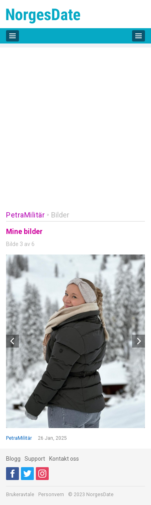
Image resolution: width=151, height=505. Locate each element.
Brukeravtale (20, 494)
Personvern (51, 494)
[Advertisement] (75, 123)
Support (35, 458)
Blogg (13, 458)
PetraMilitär (25, 215)
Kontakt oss (64, 458)
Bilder (60, 215)
